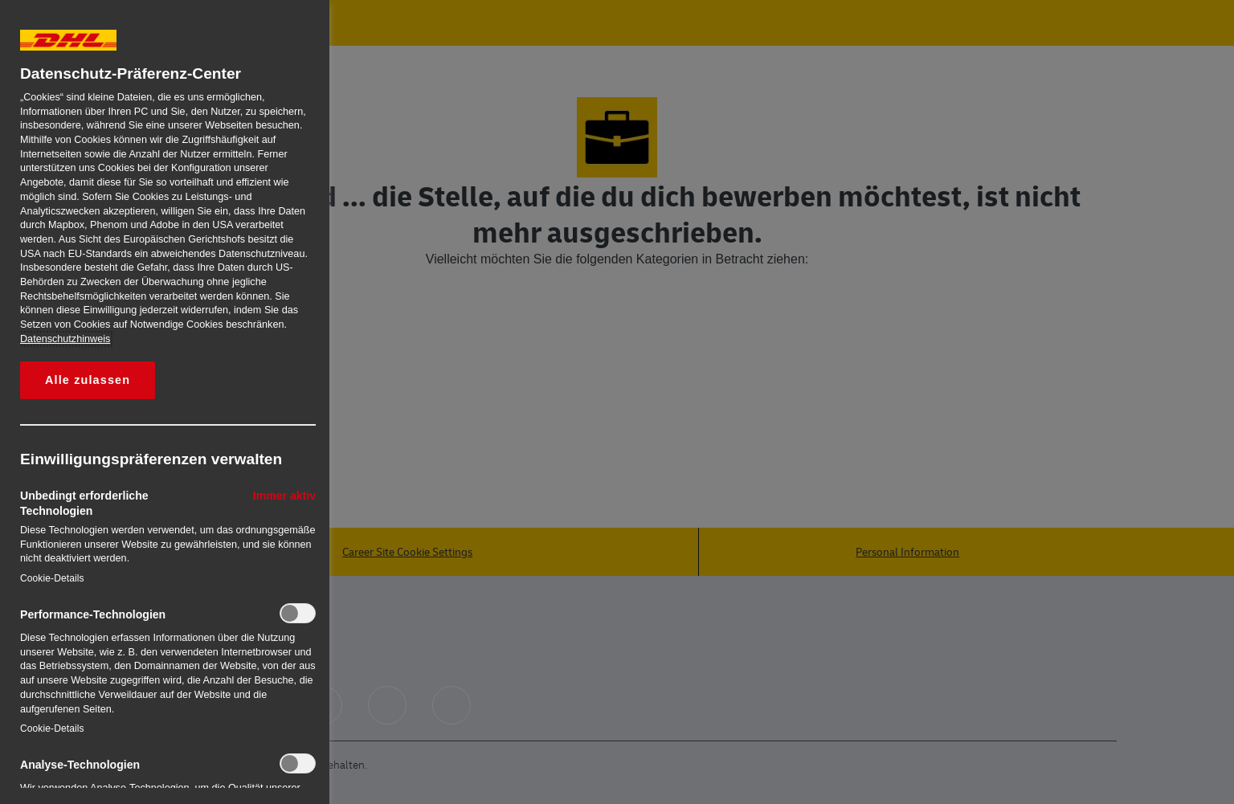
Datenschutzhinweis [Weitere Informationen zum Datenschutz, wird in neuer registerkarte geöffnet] (65, 339)
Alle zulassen (87, 379)
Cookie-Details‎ (52, 578)
